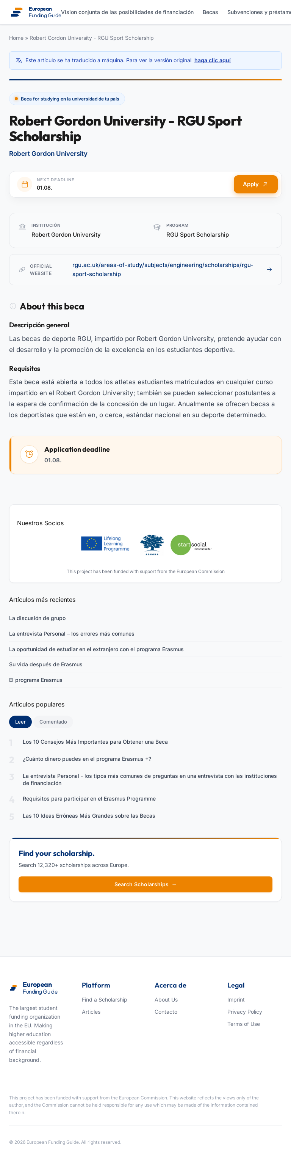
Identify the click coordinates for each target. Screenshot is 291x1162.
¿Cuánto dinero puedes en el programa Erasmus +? (87, 758)
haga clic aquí (212, 60)
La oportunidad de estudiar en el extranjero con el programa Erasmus (96, 649)
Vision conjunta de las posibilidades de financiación (127, 12)
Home (16, 38)
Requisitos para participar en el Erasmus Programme (89, 798)
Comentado (53, 722)
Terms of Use (243, 1024)
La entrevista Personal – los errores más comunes (72, 633)
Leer (23, 721)
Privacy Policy (244, 1011)
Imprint (236, 999)
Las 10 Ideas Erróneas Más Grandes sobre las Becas (89, 815)
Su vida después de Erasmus (46, 664)
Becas (210, 12)
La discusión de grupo (37, 618)
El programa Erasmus (36, 680)
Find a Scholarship (104, 999)
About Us (166, 999)
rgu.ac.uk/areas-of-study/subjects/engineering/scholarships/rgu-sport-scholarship (172, 269)
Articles (91, 1011)
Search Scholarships (145, 884)
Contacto (166, 1011)
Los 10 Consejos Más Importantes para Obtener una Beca (95, 741)
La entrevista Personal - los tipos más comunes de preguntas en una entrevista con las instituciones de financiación (150, 780)
